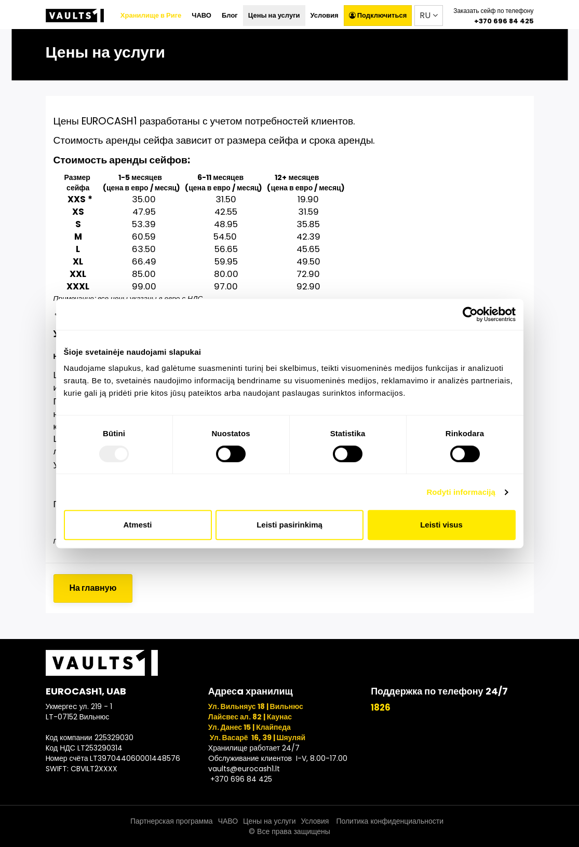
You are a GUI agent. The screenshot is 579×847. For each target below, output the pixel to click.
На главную (93, 588)
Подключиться (378, 15)
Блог (230, 15)
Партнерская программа (171, 821)
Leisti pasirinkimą (289, 524)
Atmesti (137, 524)
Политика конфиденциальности (388, 821)
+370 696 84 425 (504, 21)
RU (429, 15)
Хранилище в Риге (150, 15)
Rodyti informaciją (460, 492)
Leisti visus (441, 524)
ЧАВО (201, 15)
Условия (325, 15)
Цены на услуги (274, 15)
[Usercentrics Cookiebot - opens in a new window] (470, 314)
